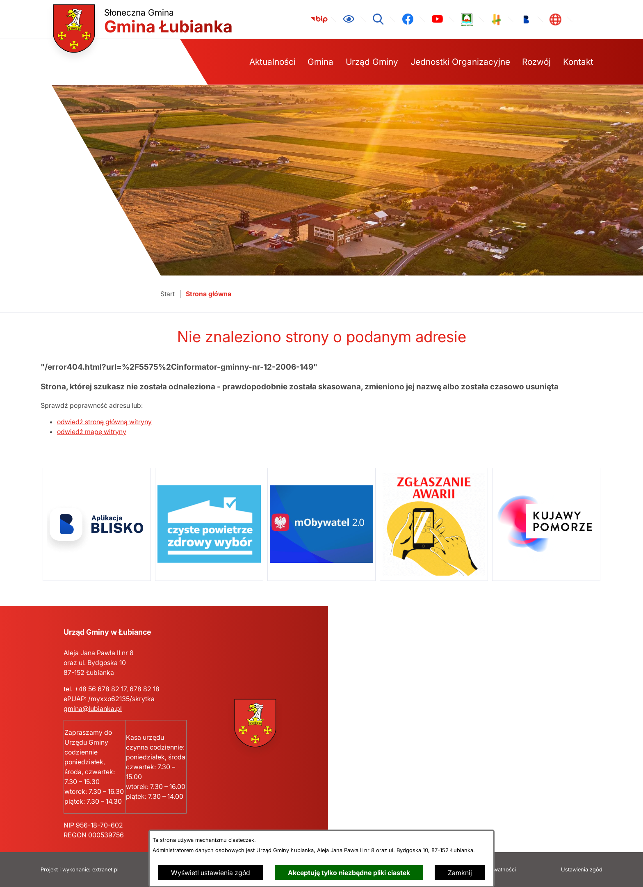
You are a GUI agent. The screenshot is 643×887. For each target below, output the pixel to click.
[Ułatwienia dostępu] (348, 19)
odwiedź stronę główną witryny (104, 422)
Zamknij (460, 873)
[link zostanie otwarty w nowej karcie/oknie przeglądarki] (319, 19)
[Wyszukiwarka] (378, 19)
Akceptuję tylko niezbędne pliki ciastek (349, 873)
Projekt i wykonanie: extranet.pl (80, 869)
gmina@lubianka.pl (93, 708)
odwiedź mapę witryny (91, 431)
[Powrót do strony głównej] (167, 294)
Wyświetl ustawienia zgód (210, 873)
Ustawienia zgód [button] (581, 869)
